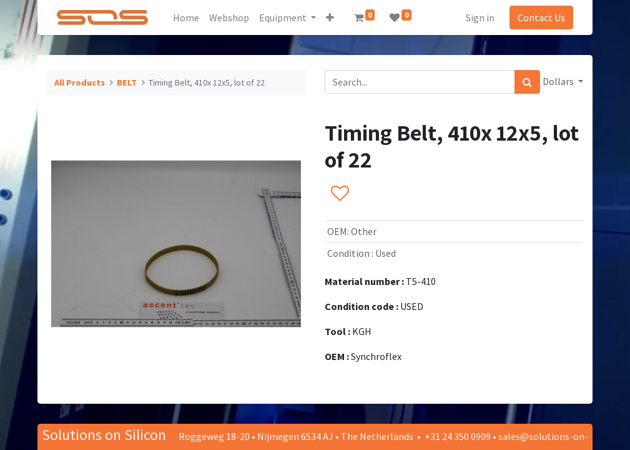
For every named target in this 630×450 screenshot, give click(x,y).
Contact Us (541, 17)
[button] (330, 17)
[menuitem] (186, 17)
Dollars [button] (559, 81)
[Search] (527, 82)
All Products (79, 82)
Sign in (480, 17)
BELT (127, 82)
